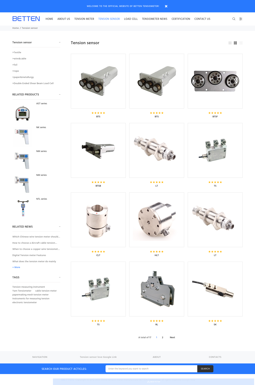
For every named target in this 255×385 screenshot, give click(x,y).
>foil (14, 65)
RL (156, 325)
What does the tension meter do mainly (34, 262)
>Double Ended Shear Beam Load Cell (33, 83)
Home (15, 28)
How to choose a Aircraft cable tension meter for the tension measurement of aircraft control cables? (33, 243)
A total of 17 (144, 338)
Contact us (202, 19)
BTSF (215, 117)
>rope (15, 71)
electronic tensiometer (24, 303)
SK (215, 325)
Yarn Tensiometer (21, 291)
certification (181, 19)
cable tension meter (46, 291)
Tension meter (84, 19)
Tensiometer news (154, 19)
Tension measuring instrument (28, 287)
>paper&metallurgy (23, 77)
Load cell (131, 19)
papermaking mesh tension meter (30, 295)
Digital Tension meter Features (29, 255)
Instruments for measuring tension (30, 299)
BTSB (98, 186)
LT (156, 186)
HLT (157, 255)
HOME (49, 19)
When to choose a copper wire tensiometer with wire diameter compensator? (36, 249)
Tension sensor (109, 19)
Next (172, 338)
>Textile (16, 53)
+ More (16, 267)
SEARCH (205, 369)
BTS (98, 117)
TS (215, 186)
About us (63, 19)
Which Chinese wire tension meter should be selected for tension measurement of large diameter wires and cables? (35, 237)
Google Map (188, 380)
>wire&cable (19, 59)
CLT (98, 255)
